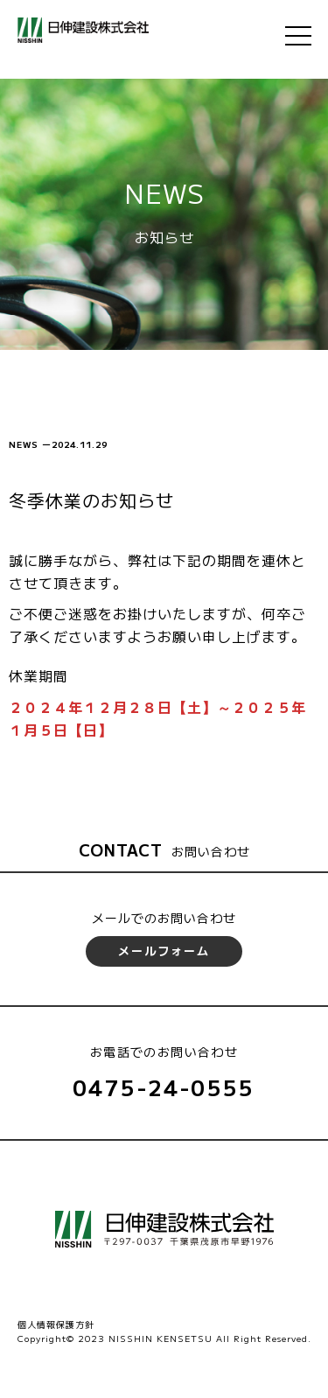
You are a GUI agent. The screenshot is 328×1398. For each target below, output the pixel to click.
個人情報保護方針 (55, 1324)
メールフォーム (164, 950)
